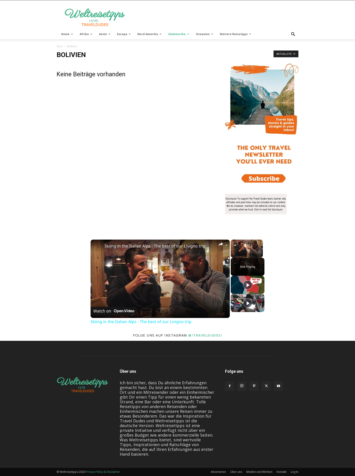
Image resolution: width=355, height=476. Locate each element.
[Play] (247, 284)
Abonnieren (218, 472)
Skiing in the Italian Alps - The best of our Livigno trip (155, 246)
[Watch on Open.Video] (114, 311)
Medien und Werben (259, 472)
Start (59, 46)
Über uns (236, 472)
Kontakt (281, 472)
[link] (97, 246)
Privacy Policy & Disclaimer (103, 472)
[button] (293, 34)
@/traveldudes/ (205, 335)
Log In (294, 472)
